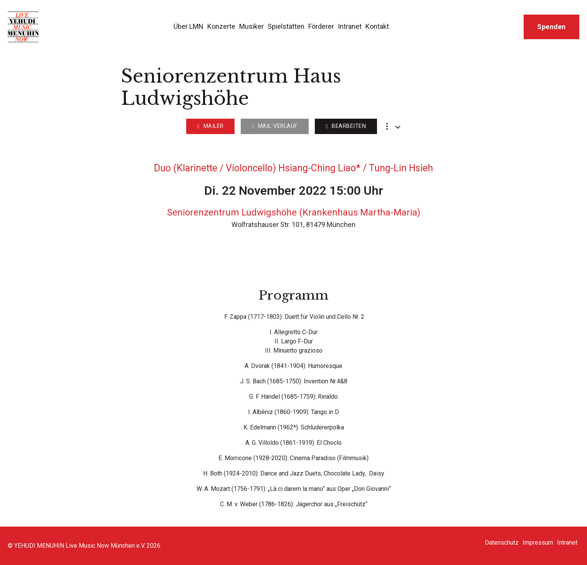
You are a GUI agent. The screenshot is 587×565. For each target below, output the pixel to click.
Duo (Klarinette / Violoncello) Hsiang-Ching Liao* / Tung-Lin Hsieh (293, 168)
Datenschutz (502, 542)
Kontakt (377, 26)
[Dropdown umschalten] (398, 127)
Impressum (538, 542)
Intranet (350, 26)
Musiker (251, 26)
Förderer (321, 26)
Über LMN (188, 26)
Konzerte (221, 26)
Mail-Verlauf (275, 126)
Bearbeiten (346, 126)
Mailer (210, 126)
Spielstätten (286, 26)
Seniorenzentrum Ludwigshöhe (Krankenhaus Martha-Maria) (293, 212)
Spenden (551, 27)
